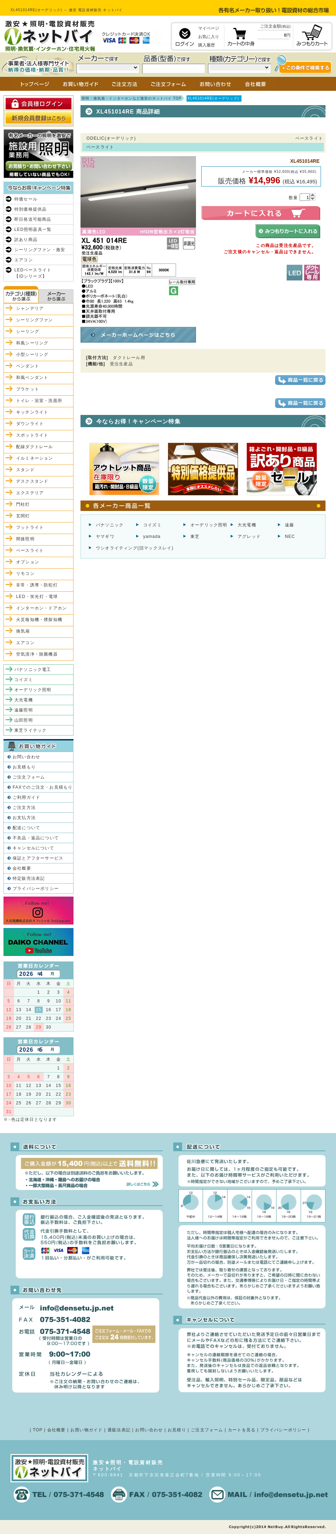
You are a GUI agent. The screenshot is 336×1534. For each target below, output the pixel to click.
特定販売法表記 (29, 878)
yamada (152, 536)
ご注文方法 (24, 807)
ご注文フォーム (29, 777)
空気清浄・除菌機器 (37, 654)
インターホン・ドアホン (41, 608)
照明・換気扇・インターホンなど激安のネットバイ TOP (132, 98)
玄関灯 (23, 515)
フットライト (30, 527)
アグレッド (249, 536)
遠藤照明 (23, 710)
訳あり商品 (25, 239)
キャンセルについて (33, 848)
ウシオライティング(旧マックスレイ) (135, 548)
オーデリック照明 (208, 525)
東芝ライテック (30, 730)
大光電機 (247, 525)
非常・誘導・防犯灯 (37, 585)
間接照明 (25, 538)
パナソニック (110, 525)
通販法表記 (119, 1429)
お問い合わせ (26, 756)
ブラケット (27, 389)
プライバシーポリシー (36, 888)
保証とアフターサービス (38, 858)
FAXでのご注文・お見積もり (42, 787)
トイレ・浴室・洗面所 (39, 400)
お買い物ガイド (86, 1429)
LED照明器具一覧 (32, 229)
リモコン (25, 573)
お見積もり (24, 767)
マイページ (208, 28)
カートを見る (241, 1429)
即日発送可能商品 (32, 219)
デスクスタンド (32, 481)
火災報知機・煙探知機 (39, 619)
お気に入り (208, 36)
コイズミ (152, 525)
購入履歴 (206, 45)
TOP (38, 1429)
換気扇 (23, 631)
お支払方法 (24, 817)
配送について (26, 827)
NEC (290, 536)
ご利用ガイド (26, 797)
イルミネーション (34, 458)
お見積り (177, 1429)
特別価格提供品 (30, 209)
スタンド (25, 469)
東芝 (195, 536)
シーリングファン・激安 (39, 249)
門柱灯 (23, 504)
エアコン (23, 259)
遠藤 (289, 525)
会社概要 (22, 868)
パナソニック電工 (32, 669)
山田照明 (23, 720)
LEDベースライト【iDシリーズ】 (32, 273)
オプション (27, 562)
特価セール (25, 199)
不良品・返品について (36, 837)
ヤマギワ (105, 536)
